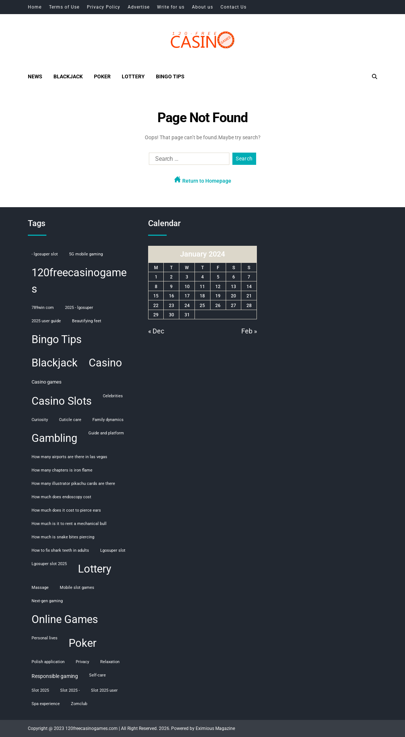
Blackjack (68, 76)
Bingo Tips (170, 76)
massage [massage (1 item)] (40, 587)
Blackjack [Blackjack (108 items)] (55, 362)
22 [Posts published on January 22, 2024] (156, 305)
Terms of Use (64, 7)
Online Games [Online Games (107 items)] (65, 619)
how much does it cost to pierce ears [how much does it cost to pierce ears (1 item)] (66, 510)
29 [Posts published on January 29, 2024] (156, 314)
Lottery (133, 76)
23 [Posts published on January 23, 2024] (171, 305)
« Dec (156, 331)
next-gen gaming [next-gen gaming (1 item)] (47, 601)
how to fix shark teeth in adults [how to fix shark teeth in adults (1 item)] (60, 550)
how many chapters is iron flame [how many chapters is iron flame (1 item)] (62, 470)
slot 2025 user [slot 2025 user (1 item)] (104, 690)
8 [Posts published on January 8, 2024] (156, 286)
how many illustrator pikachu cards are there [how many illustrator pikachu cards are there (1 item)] (73, 483)
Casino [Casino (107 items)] (105, 362)
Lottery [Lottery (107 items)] (94, 568)
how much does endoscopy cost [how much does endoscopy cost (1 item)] (61, 497)
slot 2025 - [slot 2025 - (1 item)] (70, 690)
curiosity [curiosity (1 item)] (40, 419)
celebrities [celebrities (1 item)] (113, 396)
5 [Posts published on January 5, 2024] (218, 277)
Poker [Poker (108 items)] (83, 643)
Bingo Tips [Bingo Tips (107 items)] (57, 339)
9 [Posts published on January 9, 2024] (171, 286)
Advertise (139, 7)
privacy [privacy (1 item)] (82, 661)
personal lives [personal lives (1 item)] (45, 638)
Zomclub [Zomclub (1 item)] (79, 703)
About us (202, 7)
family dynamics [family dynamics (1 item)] (108, 419)
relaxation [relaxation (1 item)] (110, 661)
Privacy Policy (103, 7)
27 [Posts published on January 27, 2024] (233, 305)
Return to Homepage (202, 180)
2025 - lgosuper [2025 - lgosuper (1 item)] (79, 307)
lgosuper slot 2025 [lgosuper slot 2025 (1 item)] (49, 563)
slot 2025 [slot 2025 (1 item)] (40, 690)
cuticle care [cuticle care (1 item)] (70, 419)
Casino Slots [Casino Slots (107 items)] (62, 401)
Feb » (249, 331)
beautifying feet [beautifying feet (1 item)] (86, 321)
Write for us (170, 7)
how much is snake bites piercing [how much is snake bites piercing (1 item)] (63, 537)
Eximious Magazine (215, 728)
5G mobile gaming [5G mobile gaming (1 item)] (86, 254)
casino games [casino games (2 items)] (47, 382)
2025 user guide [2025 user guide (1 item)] (46, 321)
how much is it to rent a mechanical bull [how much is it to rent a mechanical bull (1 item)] (69, 523)
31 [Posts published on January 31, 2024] (187, 314)
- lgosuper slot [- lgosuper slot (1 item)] (45, 254)
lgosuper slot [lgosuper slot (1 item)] (112, 550)
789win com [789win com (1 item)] (43, 307)
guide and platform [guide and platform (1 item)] (106, 433)
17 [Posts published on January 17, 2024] (187, 296)
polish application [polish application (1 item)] (48, 661)
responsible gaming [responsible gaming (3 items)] (55, 676)
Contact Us (233, 7)
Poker (102, 76)
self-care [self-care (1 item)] (97, 675)
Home (35, 7)
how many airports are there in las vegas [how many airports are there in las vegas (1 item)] (69, 456)
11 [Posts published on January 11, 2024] (202, 286)
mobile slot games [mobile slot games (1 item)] (77, 587)
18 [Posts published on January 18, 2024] (202, 296)
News (35, 76)
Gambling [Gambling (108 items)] (54, 438)
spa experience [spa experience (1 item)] (46, 703)
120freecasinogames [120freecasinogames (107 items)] (79, 280)
